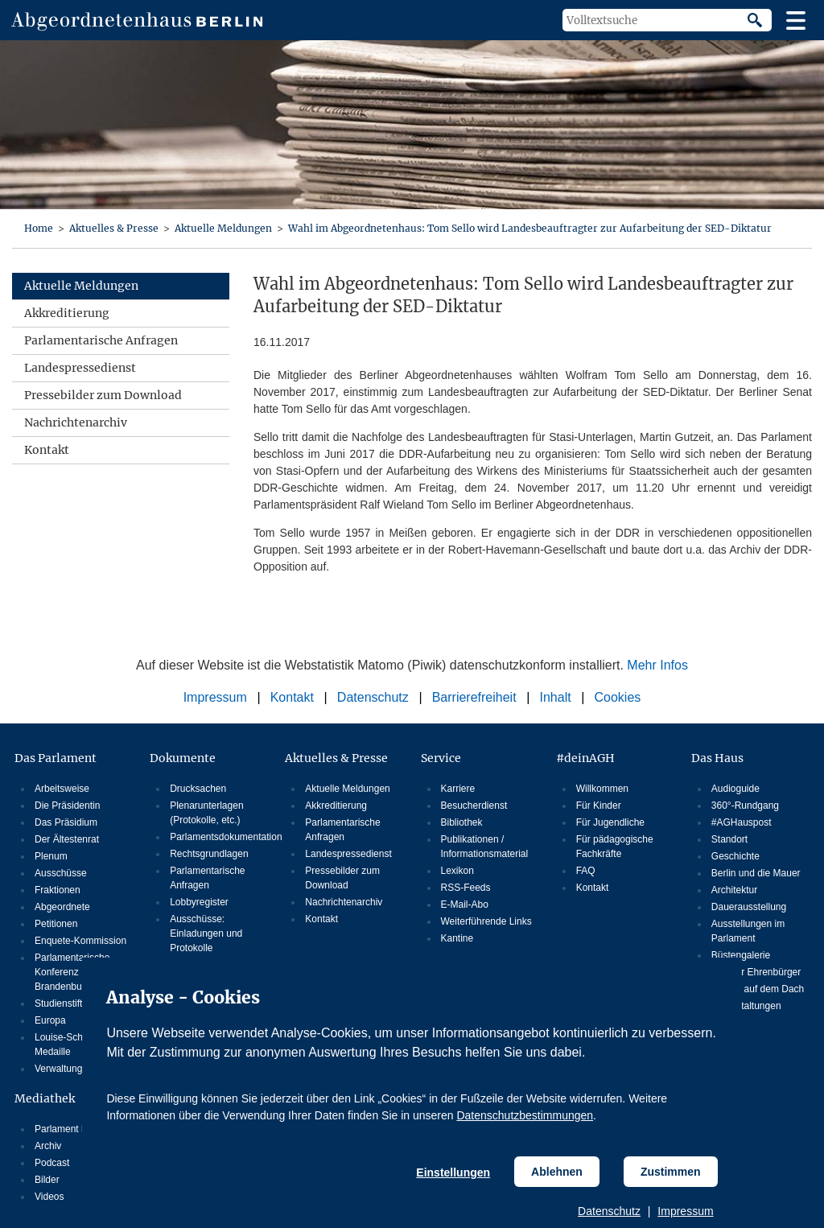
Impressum (685, 1211)
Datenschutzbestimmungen (524, 1115)
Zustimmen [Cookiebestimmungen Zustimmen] (671, 1171)
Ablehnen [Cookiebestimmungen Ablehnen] (557, 1171)
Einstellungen (453, 1172)
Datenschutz (609, 1211)
